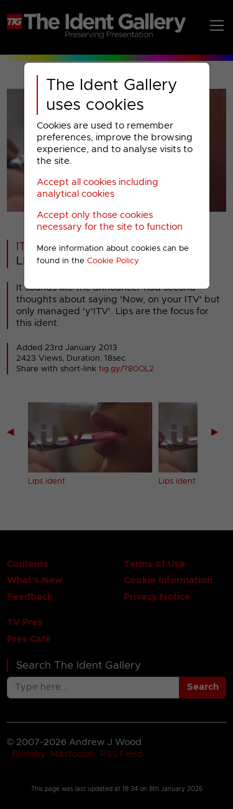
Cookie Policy (113, 261)
